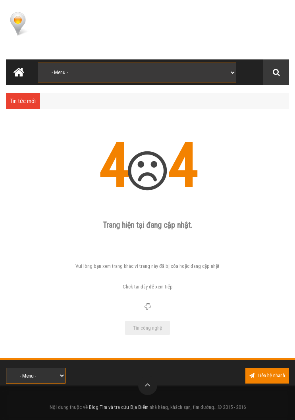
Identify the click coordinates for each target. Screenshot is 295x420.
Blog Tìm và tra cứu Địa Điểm (118, 407)
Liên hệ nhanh (267, 375)
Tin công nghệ (147, 328)
